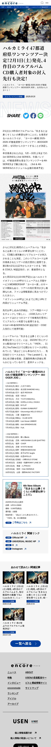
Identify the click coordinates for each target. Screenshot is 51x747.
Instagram (17, 549)
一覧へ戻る (23, 644)
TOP (2, 7)
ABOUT (29, 672)
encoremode (13, 688)
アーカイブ (12, 704)
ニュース (11, 672)
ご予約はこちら (19, 522)
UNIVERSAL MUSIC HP (24, 541)
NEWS (9, 7)
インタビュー (14, 683)
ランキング (12, 693)
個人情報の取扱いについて (23, 738)
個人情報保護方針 (23, 733)
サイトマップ (31, 688)
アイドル (11, 698)
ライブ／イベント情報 (21, 7)
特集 (9, 677)
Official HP (17, 537)
